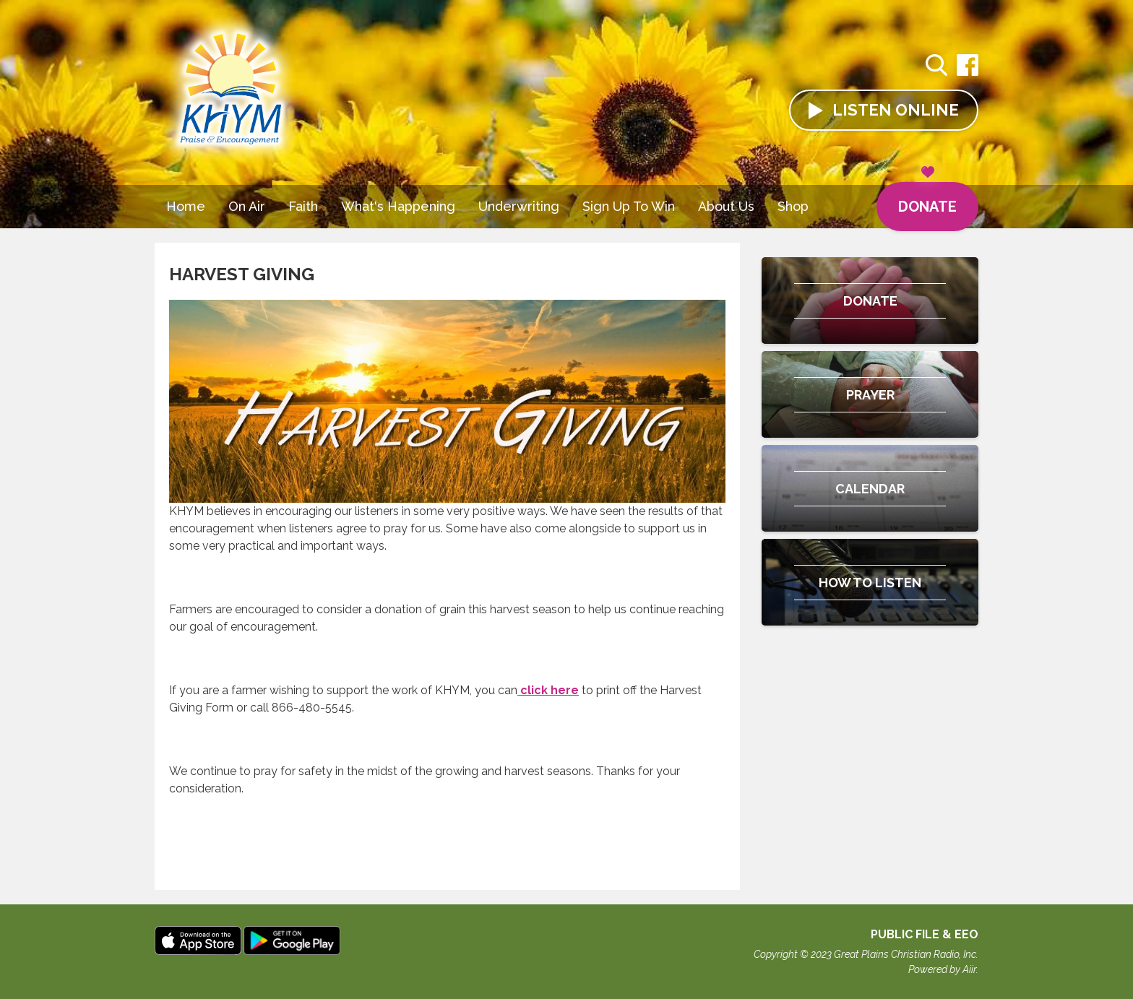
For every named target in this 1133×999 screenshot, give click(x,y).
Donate (927, 198)
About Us (726, 206)
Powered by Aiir (942, 969)
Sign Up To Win (628, 206)
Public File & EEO (924, 934)
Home (185, 206)
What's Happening (398, 206)
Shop (793, 206)
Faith (303, 206)
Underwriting (518, 206)
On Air (246, 206)
